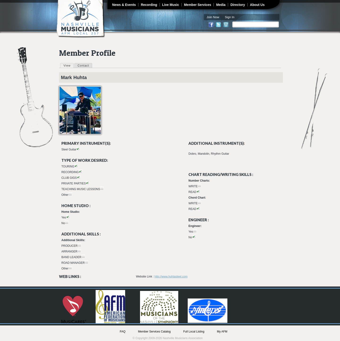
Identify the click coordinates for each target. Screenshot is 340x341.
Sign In (229, 17)
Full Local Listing (193, 331)
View (68, 65)
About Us (257, 4)
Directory (237, 4)
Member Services (197, 4)
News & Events (124, 4)
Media (220, 4)
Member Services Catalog (154, 331)
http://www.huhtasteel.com (170, 276)
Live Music (170, 4)
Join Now (213, 17)
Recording (149, 4)
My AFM (222, 331)
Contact (83, 65)
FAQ (122, 331)
